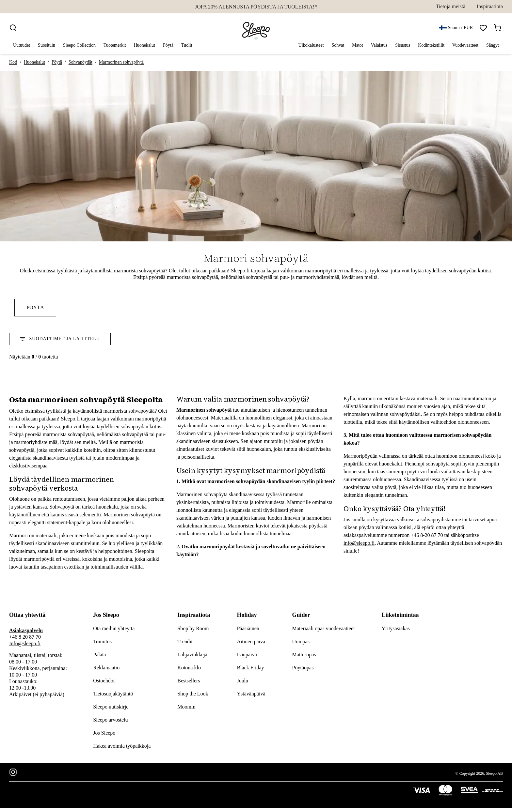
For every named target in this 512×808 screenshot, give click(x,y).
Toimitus (102, 641)
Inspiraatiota (490, 6)
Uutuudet (21, 45)
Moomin (186, 706)
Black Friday (250, 667)
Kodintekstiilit (431, 46)
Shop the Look (192, 693)
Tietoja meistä (451, 6)
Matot (357, 46)
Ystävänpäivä (251, 693)
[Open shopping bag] (497, 28)
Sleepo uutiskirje (110, 706)
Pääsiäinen (248, 628)
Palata (99, 654)
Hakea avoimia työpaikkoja (122, 746)
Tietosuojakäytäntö (113, 693)
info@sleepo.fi (359, 543)
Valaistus (379, 46)
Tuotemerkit (115, 46)
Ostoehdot (104, 680)
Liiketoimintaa (400, 615)
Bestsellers (188, 680)
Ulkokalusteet (311, 46)
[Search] (13, 27)
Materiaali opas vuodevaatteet (323, 628)
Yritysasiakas (396, 628)
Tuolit (186, 46)
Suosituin (46, 45)
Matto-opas (304, 654)
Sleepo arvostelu (110, 720)
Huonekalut (144, 46)
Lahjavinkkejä (192, 654)
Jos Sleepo (106, 615)
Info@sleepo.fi (24, 643)
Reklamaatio (106, 667)
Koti (13, 62)
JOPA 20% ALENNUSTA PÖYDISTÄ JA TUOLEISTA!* (256, 6)
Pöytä (168, 46)
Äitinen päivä (251, 641)
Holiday (247, 615)
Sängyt (492, 46)
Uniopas (301, 641)
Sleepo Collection (79, 45)
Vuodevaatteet (465, 46)
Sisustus (402, 46)
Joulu (242, 680)
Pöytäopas (303, 667)
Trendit (185, 641)
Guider (301, 615)
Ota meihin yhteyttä (114, 628)
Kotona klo (189, 667)
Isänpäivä (247, 654)
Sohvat (337, 46)
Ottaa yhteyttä (27, 615)
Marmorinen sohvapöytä (121, 62)
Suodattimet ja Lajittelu (60, 339)
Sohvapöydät (80, 62)
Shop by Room (193, 628)
